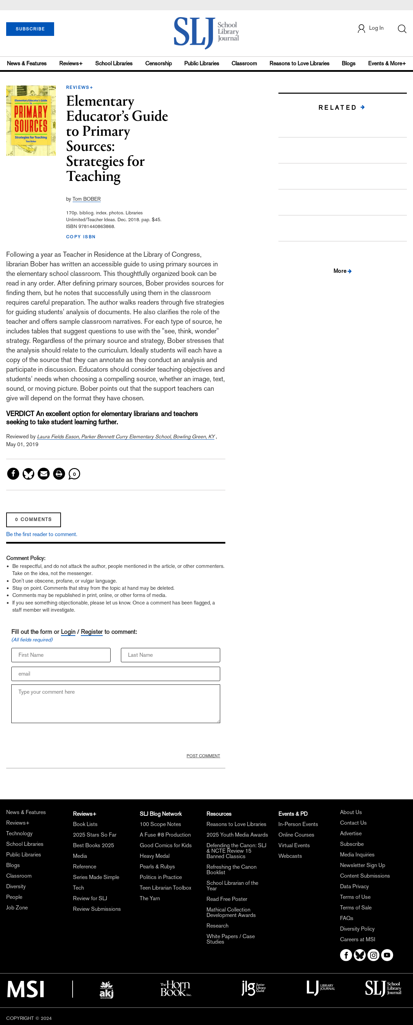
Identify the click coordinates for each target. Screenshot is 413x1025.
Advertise (351, 833)
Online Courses (296, 834)
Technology (19, 833)
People (14, 897)
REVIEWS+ (79, 87)
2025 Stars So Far (94, 834)
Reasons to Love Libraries (299, 63)
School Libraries (114, 63)
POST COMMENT (203, 756)
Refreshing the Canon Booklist (231, 870)
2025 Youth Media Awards (237, 834)
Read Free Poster (226, 899)
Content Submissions (365, 876)
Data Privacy (354, 886)
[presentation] (63, 740)
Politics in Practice (161, 877)
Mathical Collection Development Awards (231, 912)
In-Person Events (298, 824)
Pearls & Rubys (157, 866)
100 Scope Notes (160, 824)
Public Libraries (201, 63)
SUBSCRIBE (30, 29)
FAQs (346, 918)
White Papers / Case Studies (230, 939)
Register (92, 631)
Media (80, 856)
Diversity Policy (357, 929)
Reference (84, 866)
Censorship (158, 63)
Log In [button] (370, 28)
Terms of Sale (356, 907)
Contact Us (353, 823)
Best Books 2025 (93, 845)
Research (217, 925)
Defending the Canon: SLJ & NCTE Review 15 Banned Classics (236, 851)
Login (68, 631)
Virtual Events (294, 845)
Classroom (244, 63)
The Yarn (150, 898)
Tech (78, 887)
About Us (351, 812)
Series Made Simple (96, 877)
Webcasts (290, 856)
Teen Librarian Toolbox (165, 887)
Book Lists (85, 824)
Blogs (348, 63)
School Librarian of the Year (232, 886)
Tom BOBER (87, 199)
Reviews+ (71, 63)
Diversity (16, 886)
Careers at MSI (357, 939)
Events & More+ (387, 63)
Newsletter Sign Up (362, 865)
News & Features (27, 63)
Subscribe (352, 844)
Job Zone (17, 907)
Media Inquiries (357, 854)
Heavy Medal (155, 856)
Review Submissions (97, 909)
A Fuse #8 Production (165, 834)
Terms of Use (355, 897)
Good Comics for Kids (166, 845)
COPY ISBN (81, 237)
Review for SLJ (90, 898)
